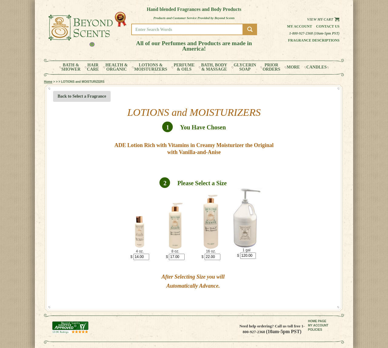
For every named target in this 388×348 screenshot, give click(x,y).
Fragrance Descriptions (314, 40)
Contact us (328, 26)
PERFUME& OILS (184, 67)
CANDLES (316, 67)
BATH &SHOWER (71, 67)
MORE (293, 67)
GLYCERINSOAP (245, 67)
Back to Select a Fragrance (82, 96)
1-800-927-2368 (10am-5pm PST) (314, 33)
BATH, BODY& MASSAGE (214, 67)
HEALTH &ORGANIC (116, 67)
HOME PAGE (317, 321)
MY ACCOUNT (318, 325)
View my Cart (323, 19)
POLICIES (315, 329)
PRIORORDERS (271, 67)
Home (48, 81)
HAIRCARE (93, 67)
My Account (299, 26)
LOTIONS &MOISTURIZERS (150, 67)
